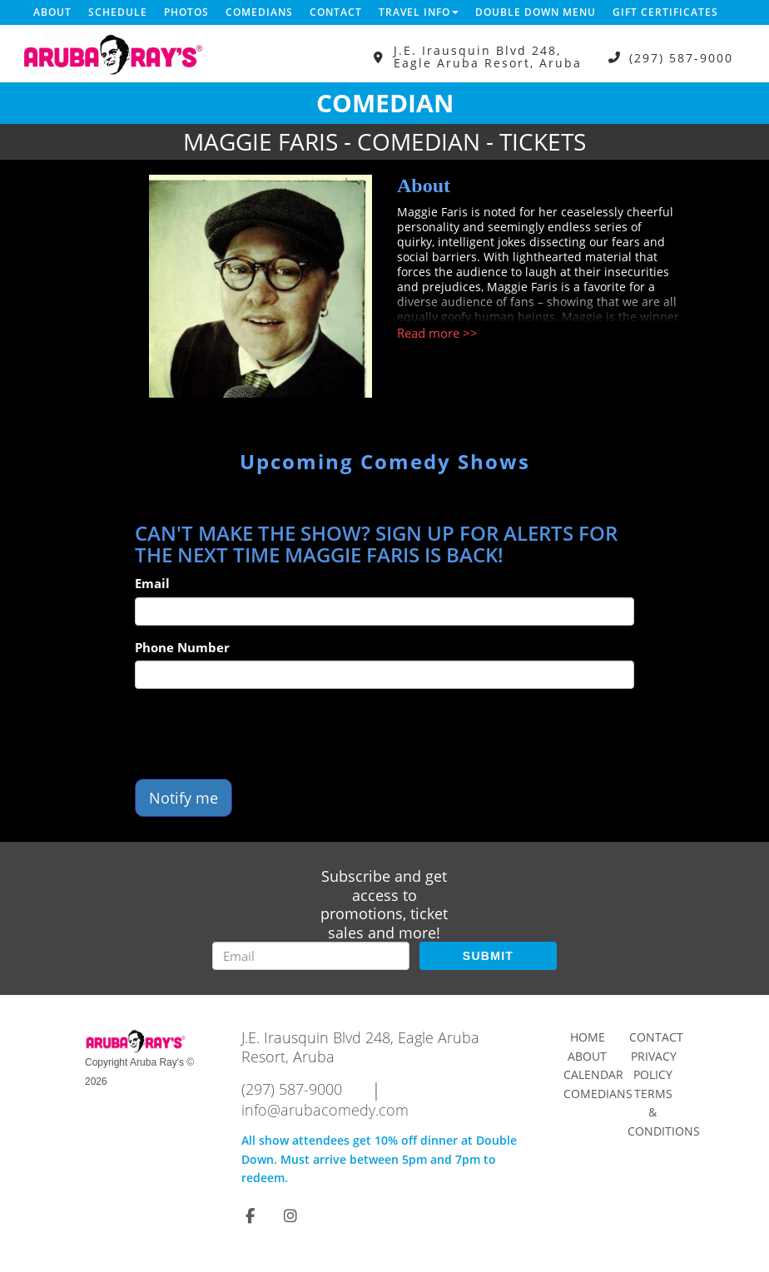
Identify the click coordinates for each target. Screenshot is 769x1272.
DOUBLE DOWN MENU (535, 12)
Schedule (117, 12)
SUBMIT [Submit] (488, 956)
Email (152, 583)
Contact (336, 12)
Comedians (259, 12)
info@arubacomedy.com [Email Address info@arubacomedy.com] (325, 1110)
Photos (186, 12)
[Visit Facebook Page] (250, 1215)
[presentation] (261, 733)
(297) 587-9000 (681, 57)
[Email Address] (310, 956)
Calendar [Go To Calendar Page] (593, 1074)
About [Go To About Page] (587, 1056)
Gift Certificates (665, 12)
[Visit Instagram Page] (290, 1215)
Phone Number (182, 647)
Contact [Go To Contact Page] (656, 1037)
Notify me (183, 798)
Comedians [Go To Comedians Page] (598, 1093)
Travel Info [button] (419, 12)
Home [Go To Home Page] (587, 1037)
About (52, 12)
